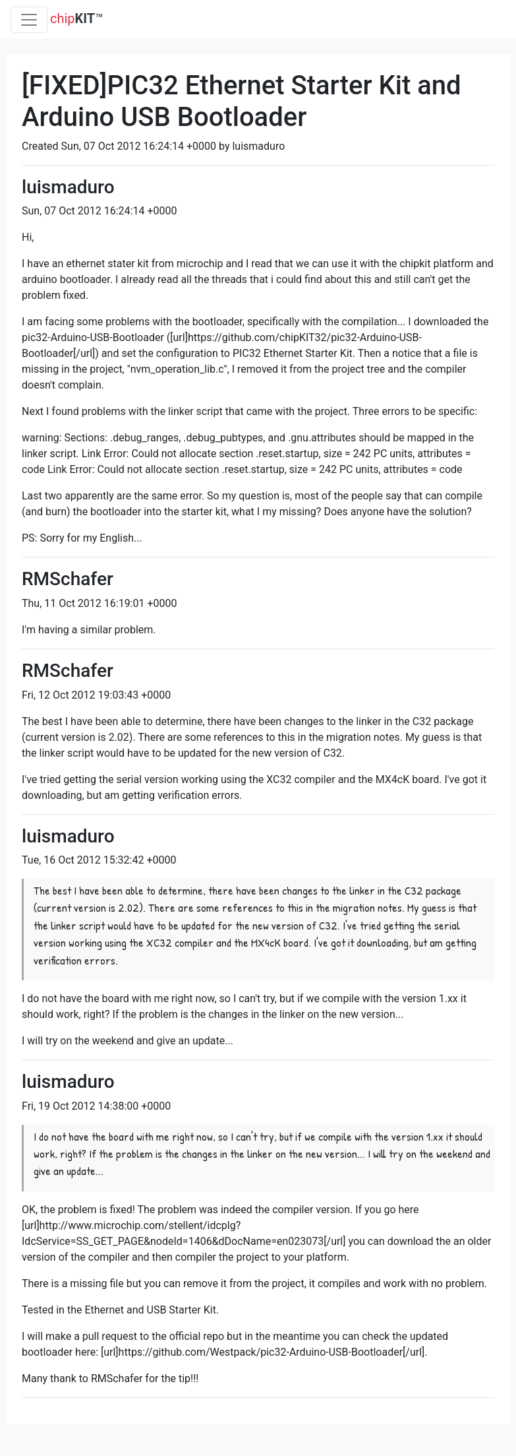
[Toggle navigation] (29, 20)
